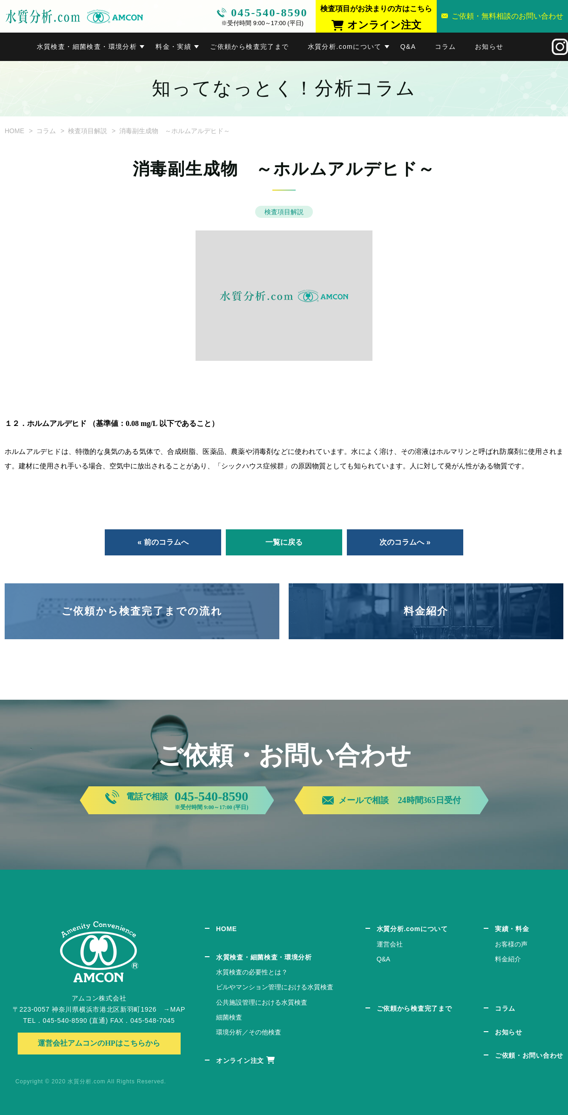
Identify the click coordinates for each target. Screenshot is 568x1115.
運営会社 (390, 944)
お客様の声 (511, 944)
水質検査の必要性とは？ (252, 972)
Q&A (408, 46)
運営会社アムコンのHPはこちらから (99, 1043)
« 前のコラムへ (162, 542)
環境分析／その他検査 (248, 1032)
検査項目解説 (87, 131)
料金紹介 (426, 611)
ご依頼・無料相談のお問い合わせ (507, 16)
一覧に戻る (284, 542)
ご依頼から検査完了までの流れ (142, 611)
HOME (14, 131)
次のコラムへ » (404, 542)
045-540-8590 (269, 13)
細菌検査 (229, 1017)
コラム (445, 46)
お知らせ (489, 46)
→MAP (174, 1009)
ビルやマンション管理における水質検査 (274, 987)
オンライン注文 (240, 1060)
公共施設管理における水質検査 (261, 1002)
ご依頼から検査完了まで (249, 46)
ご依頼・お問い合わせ (529, 1055)
